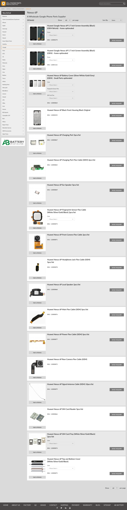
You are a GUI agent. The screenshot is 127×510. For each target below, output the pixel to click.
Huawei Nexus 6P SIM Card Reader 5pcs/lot (65, 409)
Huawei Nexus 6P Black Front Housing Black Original (68, 110)
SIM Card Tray (50, 95)
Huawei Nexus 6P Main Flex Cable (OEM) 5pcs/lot (67, 309)
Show (60, 20)
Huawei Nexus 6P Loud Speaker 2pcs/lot (63, 284)
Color (48, 82)
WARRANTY (87, 505)
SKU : (49, 40)
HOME (5, 505)
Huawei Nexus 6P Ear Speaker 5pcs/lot (63, 185)
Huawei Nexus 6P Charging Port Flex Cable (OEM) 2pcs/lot (71, 160)
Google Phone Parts (18, 9)
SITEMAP (107, 505)
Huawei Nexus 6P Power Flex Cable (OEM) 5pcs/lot (68, 334)
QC (35, 505)
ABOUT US (16, 505)
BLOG (98, 505)
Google (8, 9)
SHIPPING (64, 505)
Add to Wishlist (37, 44)
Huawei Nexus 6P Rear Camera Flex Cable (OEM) (67, 359)
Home (3, 9)
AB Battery (119, 505)
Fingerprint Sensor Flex (53, 88)
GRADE (43, 505)
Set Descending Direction (124, 20)
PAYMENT (75, 505)
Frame (48, 32)
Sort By (105, 20)
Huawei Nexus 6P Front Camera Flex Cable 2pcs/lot (68, 235)
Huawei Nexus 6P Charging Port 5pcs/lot (64, 135)
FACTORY (27, 505)
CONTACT (53, 505)
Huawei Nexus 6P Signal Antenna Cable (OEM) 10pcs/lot (70, 384)
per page (75, 20)
